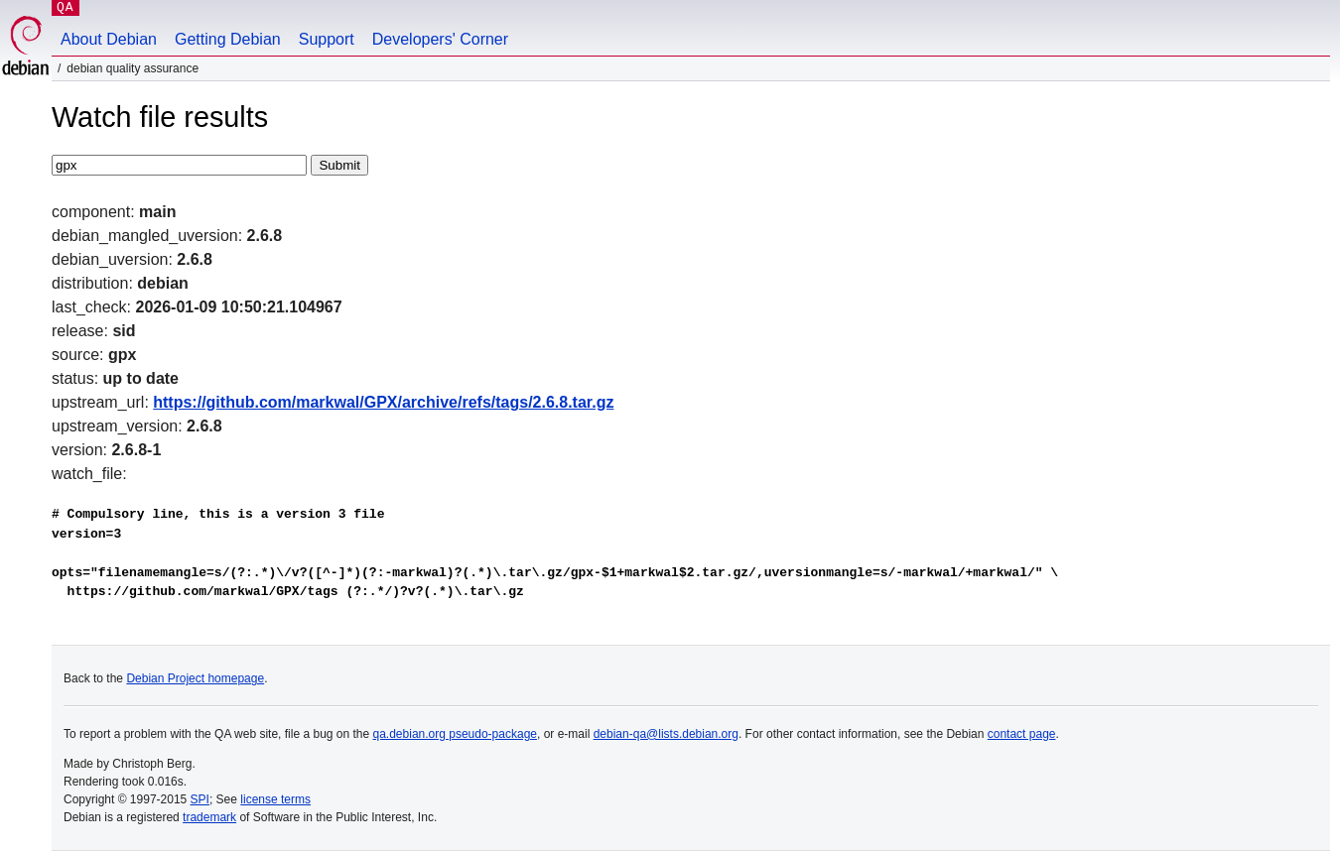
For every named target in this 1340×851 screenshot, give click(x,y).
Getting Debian (228, 39)
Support (326, 39)
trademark (209, 817)
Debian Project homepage (195, 678)
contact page (1022, 734)
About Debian (109, 39)
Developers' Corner (440, 39)
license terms (275, 799)
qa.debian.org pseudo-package (455, 734)
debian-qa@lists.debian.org (666, 734)
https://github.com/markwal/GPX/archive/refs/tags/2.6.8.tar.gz (383, 402)
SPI (200, 799)
